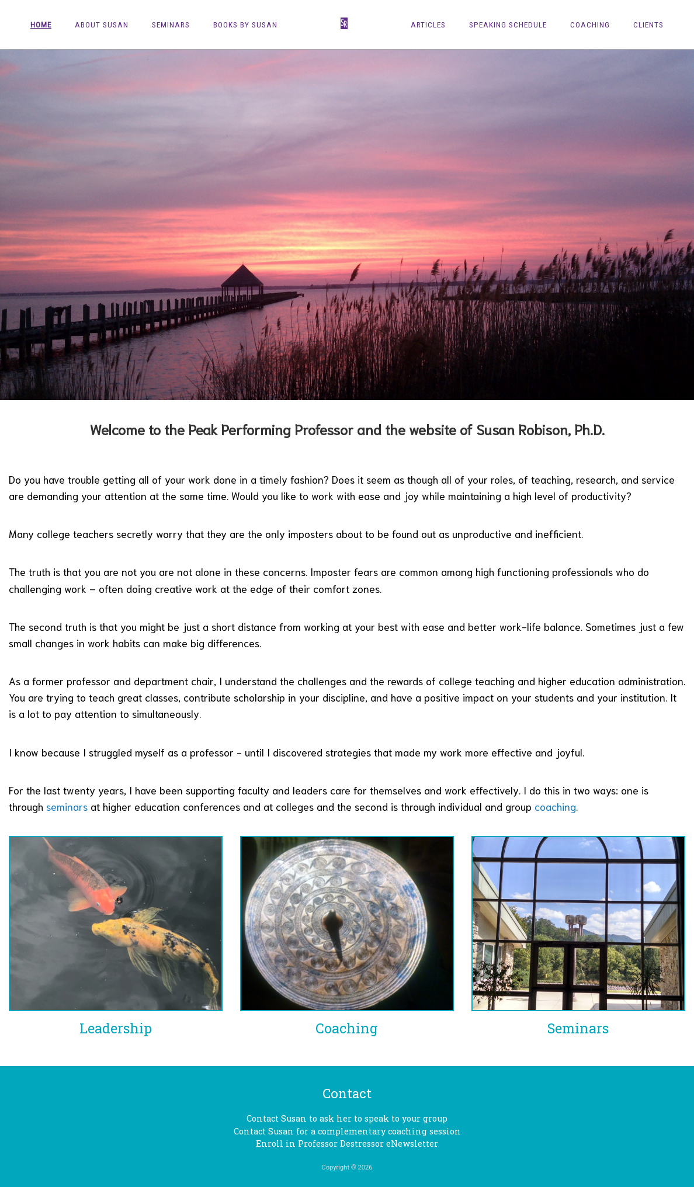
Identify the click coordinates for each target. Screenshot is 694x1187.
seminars (67, 806)
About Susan (102, 24)
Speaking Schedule (508, 24)
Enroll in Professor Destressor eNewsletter (347, 1143)
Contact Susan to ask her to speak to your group (347, 1118)
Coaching (590, 24)
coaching (555, 806)
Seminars (171, 24)
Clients (648, 24)
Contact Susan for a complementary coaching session (347, 1131)
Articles (428, 24)
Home (40, 24)
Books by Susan (245, 24)
